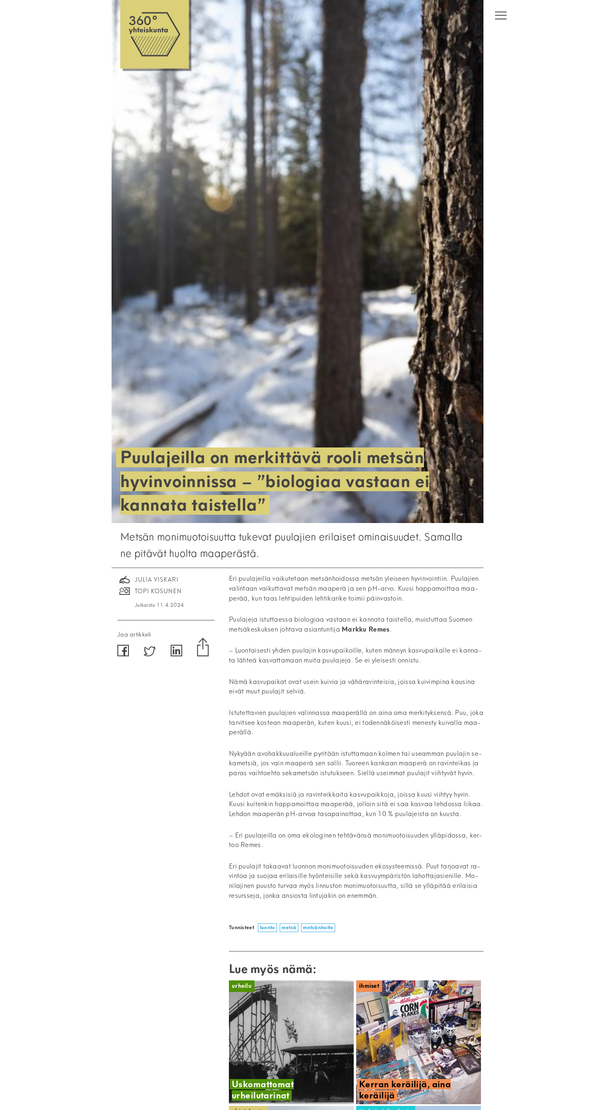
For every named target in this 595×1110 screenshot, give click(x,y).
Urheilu (242, 985)
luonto (267, 927)
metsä (288, 927)
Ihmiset (369, 985)
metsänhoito (318, 927)
